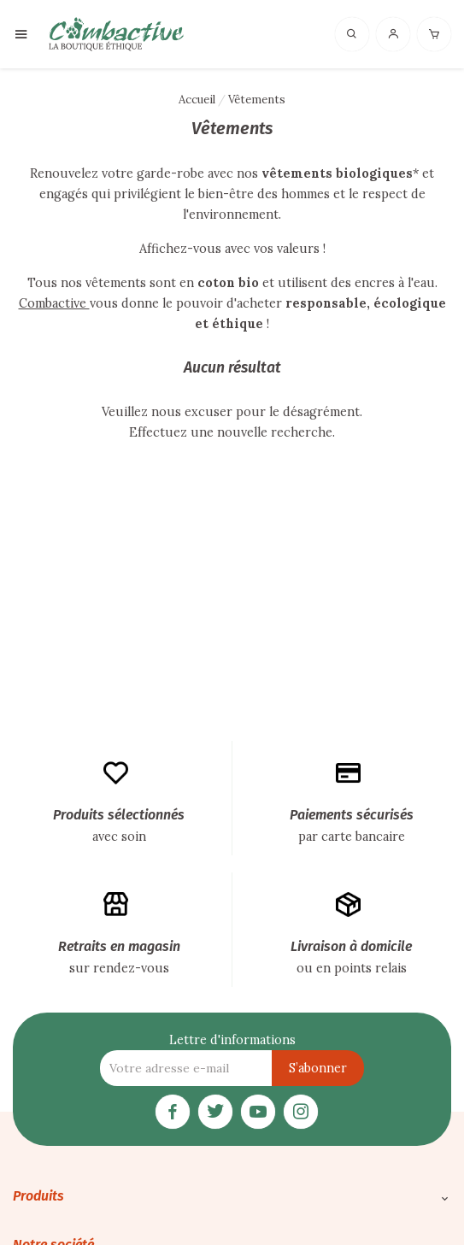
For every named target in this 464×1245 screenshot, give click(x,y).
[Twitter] (215, 1110)
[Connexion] (393, 33)
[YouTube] (258, 1110)
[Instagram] (301, 1110)
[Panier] (434, 33)
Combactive (54, 303)
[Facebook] (173, 1110)
